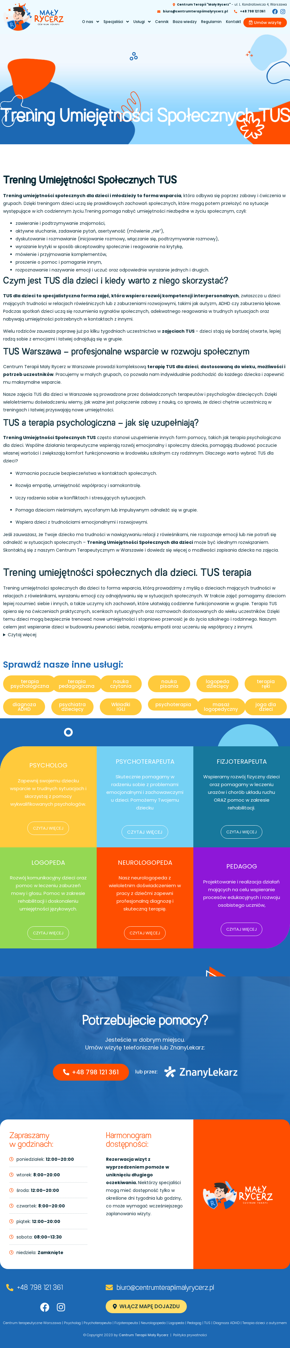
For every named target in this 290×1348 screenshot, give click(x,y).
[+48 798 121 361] (9, 1287)
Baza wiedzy (185, 21)
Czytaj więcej (22, 635)
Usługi (142, 21)
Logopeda (176, 1322)
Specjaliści (116, 21)
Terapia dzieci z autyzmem (264, 1322)
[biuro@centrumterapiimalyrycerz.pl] (109, 1287)
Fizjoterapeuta (126, 1322)
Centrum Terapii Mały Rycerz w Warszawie (49, 367)
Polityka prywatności (190, 1334)
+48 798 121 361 (40, 1288)
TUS (207, 1322)
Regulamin (211, 21)
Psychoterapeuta (98, 1322)
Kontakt (233, 21)
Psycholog (72, 1322)
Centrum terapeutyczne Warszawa (32, 1322)
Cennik (161, 21)
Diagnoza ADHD (226, 1322)
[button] (90, 21)
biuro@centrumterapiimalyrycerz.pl (165, 1288)
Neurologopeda (153, 1322)
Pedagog (194, 1322)
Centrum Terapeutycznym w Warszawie (100, 550)
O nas (90, 21)
